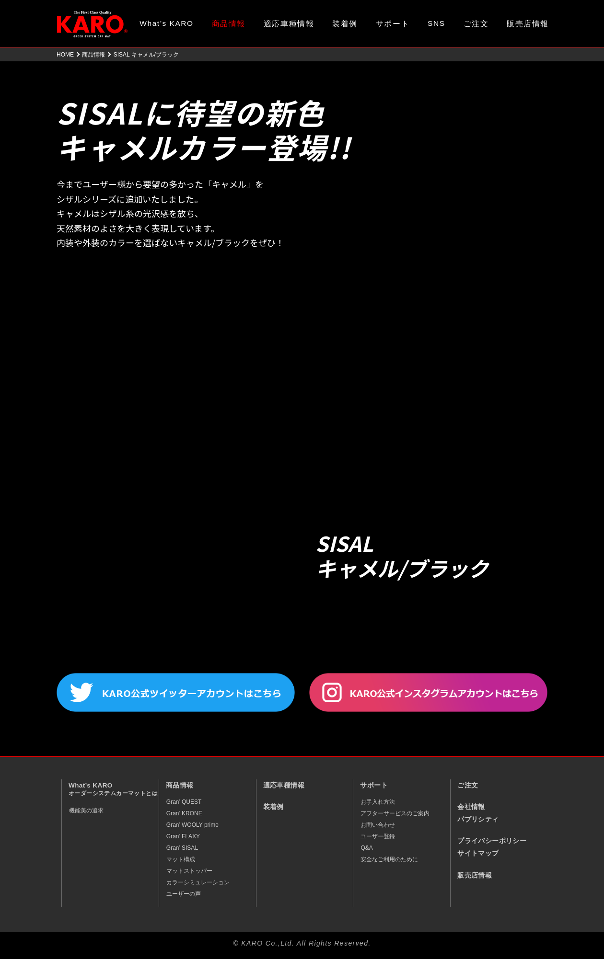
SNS (436, 23)
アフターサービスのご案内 (395, 813)
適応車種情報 (289, 24)
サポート (392, 24)
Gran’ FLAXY (183, 836)
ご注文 (476, 24)
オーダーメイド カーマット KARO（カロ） (92, 24)
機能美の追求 (86, 810)
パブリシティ (478, 819)
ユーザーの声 (183, 893)
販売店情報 (528, 24)
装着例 (345, 24)
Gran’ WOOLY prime (192, 825)
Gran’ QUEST (184, 802)
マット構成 (180, 859)
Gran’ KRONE (184, 813)
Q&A (366, 848)
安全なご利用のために (389, 859)
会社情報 (471, 807)
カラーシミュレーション (198, 882)
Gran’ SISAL (182, 848)
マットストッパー (189, 871)
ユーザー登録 (377, 836)
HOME (65, 54)
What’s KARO (166, 23)
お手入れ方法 (377, 802)
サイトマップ (478, 853)
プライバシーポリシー (491, 841)
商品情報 (228, 24)
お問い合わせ (377, 825)
